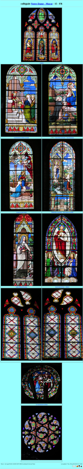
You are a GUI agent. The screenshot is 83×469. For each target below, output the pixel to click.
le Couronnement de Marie (42, 404)
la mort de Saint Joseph (21, 212)
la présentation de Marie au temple (21, 137)
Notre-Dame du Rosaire (60, 137)
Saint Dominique (70, 137)
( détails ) (42, 63)
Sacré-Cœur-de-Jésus (59, 286)
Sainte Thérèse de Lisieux (21, 286)
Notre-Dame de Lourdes (68, 212)
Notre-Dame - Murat (42, 3)
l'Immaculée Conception (56, 212)
